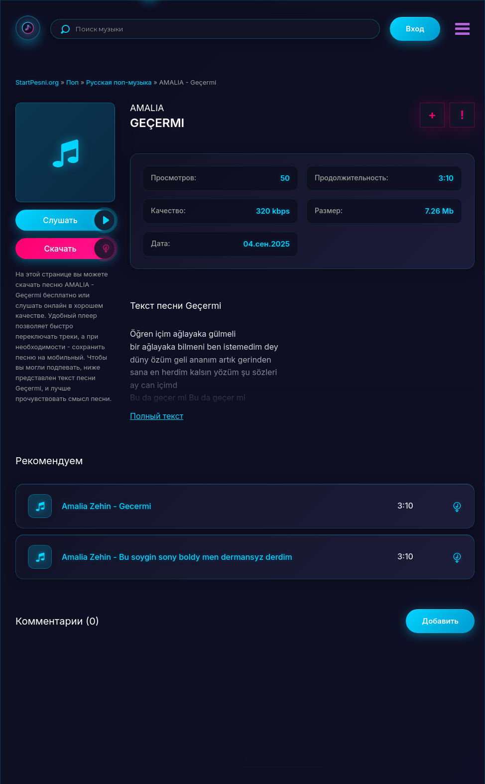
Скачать (79, 248)
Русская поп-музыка (119, 82)
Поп (72, 82)
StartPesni (27, 27)
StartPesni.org (37, 82)
